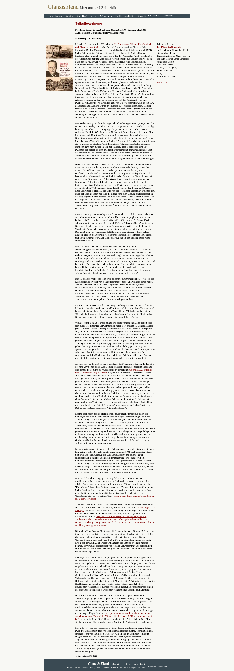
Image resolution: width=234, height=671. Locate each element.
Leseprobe (162, 82)
